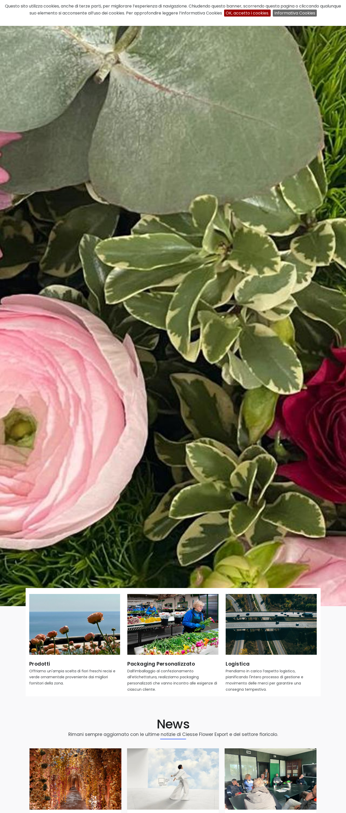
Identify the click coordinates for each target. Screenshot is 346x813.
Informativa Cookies (294, 13)
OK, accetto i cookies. (247, 13)
